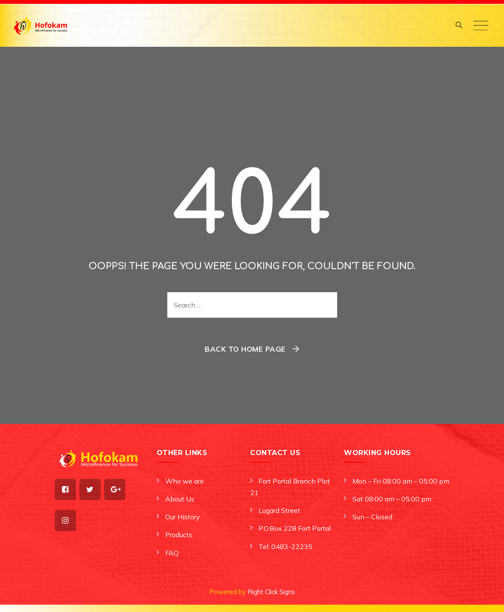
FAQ (172, 553)
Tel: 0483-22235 (286, 546)
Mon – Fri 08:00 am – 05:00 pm (400, 481)
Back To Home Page (245, 348)
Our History (182, 516)
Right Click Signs (271, 592)
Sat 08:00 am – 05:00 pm (391, 499)
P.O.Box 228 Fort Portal (295, 528)
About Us (179, 499)
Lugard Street (279, 510)
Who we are (184, 481)
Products (178, 534)
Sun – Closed (372, 516)
